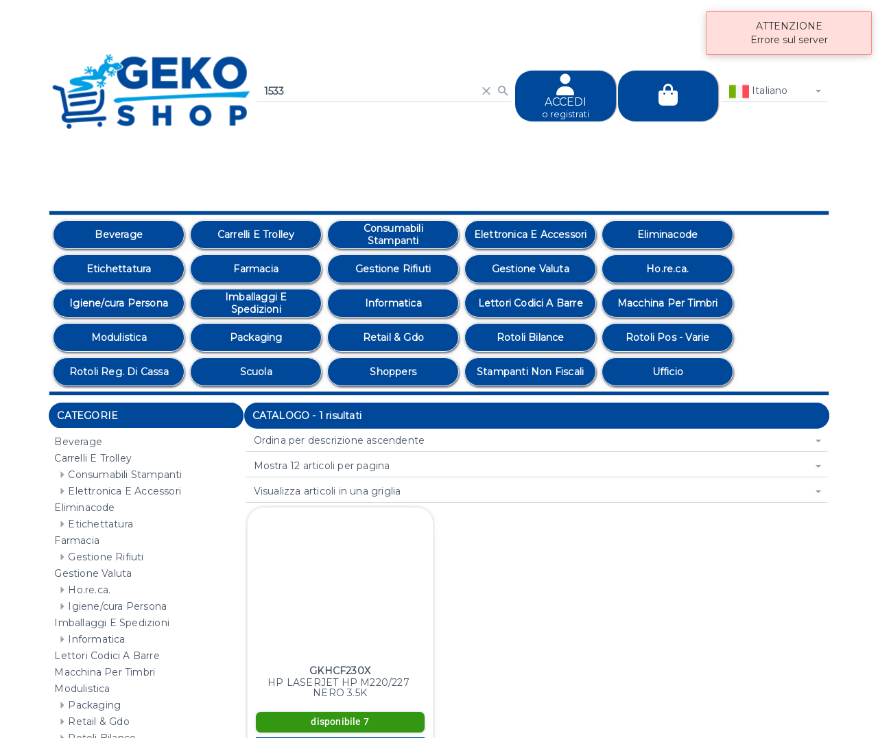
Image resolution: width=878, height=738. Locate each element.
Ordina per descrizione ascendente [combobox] (339, 440)
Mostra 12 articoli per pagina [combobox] (322, 466)
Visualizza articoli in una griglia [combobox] (327, 491)
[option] (119, 234)
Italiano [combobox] (758, 92)
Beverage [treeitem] (78, 442)
